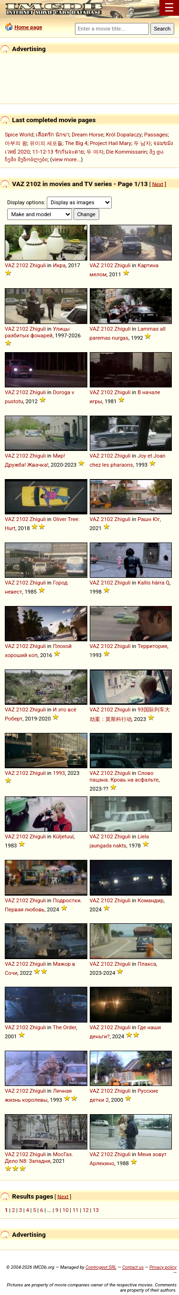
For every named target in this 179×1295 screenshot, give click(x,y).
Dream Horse (87, 134)
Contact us (133, 1267)
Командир (150, 900)
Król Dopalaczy (124, 134)
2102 (22, 265)
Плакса (146, 964)
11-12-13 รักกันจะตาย (58, 151)
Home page (28, 27)
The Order (64, 1027)
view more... (66, 159)
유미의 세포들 (46, 143)
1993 (59, 773)
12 (86, 1210)
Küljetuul (63, 836)
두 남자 (142, 143)
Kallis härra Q (153, 582)
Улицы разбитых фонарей (37, 332)
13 (96, 1210)
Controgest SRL (100, 1267)
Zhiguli (38, 265)
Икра (59, 265)
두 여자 (95, 151)
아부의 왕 (16, 143)
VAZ (10, 265)
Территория (152, 646)
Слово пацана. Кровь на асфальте (124, 776)
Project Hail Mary (110, 143)
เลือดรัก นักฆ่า (52, 134)
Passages (156, 134)
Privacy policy (163, 1267)
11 (76, 1210)
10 (66, 1210)
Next (157, 183)
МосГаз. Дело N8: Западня (39, 1157)
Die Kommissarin (126, 151)
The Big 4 (76, 143)
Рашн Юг (148, 519)
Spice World (19, 134)
